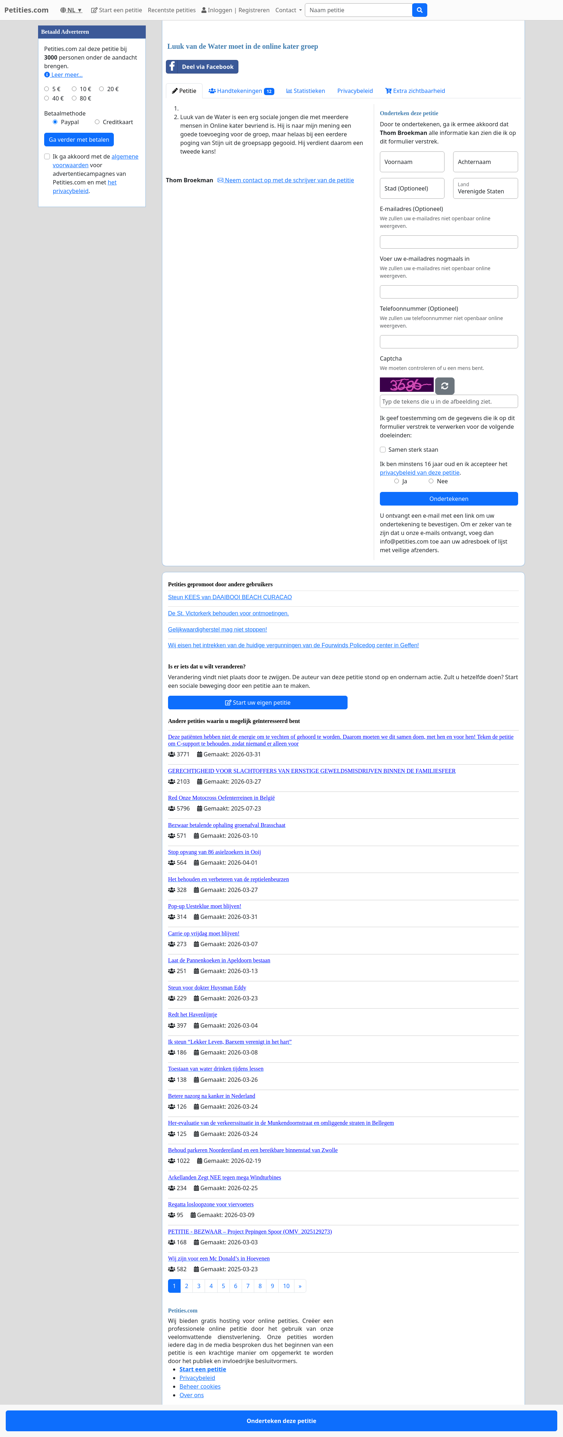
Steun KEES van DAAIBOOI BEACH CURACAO (230, 597)
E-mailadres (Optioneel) (411, 209)
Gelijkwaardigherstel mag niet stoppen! (217, 629)
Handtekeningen (241, 91)
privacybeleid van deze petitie (420, 472)
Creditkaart (118, 122)
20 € (113, 89)
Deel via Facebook (200, 66)
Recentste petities (172, 10)
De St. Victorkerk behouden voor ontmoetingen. (228, 613)
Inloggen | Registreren (235, 10)
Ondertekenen (449, 499)
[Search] (359, 10)
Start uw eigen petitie (258, 702)
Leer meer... (63, 75)
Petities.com (26, 10)
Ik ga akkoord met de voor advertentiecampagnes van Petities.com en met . (96, 173)
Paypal (70, 122)
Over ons (192, 1395)
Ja (405, 481)
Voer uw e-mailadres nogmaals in (425, 259)
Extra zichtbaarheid (415, 91)
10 (286, 1286)
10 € (85, 89)
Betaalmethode (64, 113)
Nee (442, 481)
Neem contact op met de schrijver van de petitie (286, 180)
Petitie (184, 91)
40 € (58, 98)
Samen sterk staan (413, 450)
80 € (85, 98)
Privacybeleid (355, 91)
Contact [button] (286, 10)
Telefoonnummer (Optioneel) (419, 309)
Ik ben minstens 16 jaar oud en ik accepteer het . (443, 468)
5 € (56, 89)
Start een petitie (116, 10)
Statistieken (306, 91)
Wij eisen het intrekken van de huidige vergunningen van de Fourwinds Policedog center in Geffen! (293, 645)
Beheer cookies (200, 1386)
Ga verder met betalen (79, 140)
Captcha (391, 358)
